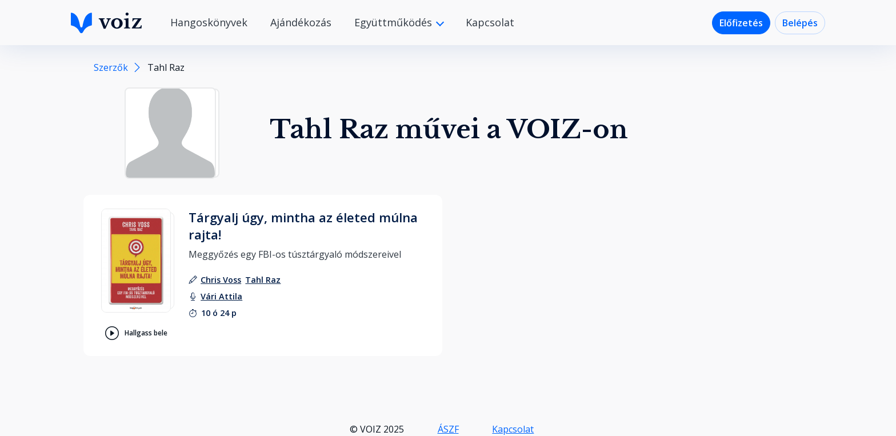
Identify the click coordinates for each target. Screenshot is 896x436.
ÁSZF (448, 429)
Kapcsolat (490, 22)
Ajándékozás (300, 22)
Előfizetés (741, 23)
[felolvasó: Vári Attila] (221, 296)
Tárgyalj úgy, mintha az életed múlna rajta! (303, 226)
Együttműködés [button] (394, 22)
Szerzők (111, 67)
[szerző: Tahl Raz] (263, 279)
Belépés (800, 23)
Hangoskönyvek (208, 22)
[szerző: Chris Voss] (221, 279)
